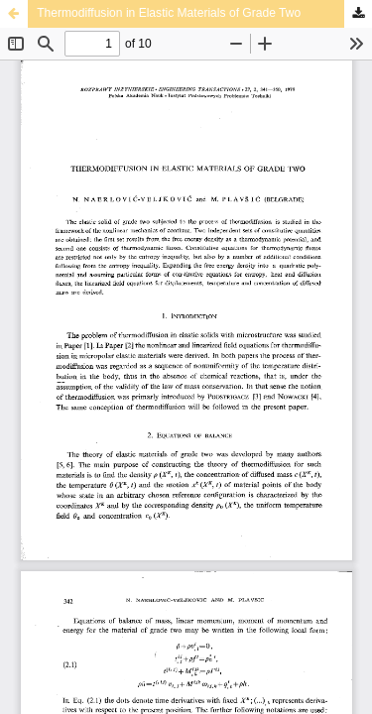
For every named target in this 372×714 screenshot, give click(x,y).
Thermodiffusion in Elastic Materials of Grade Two (169, 13)
